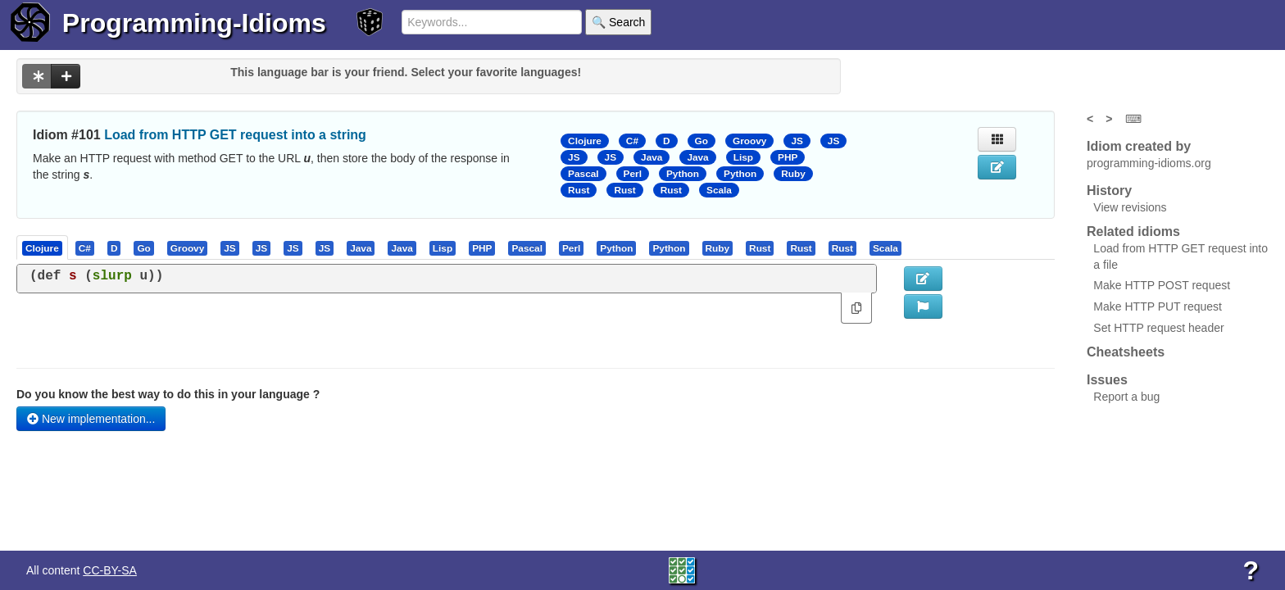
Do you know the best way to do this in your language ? (168, 394)
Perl (633, 173)
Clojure (585, 141)
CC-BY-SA (110, 570)
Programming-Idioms (194, 23)
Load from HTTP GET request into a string (235, 135)
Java (651, 157)
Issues (1107, 380)
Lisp (743, 157)
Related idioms (1133, 231)
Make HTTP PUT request (1157, 306)
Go (701, 141)
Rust (578, 190)
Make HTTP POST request (1161, 285)
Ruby (793, 173)
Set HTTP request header (1158, 327)
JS (796, 141)
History (1109, 190)
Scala (719, 190)
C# (632, 141)
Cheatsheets (1126, 352)
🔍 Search (618, 22)
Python (682, 173)
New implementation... (91, 418)
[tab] (43, 247)
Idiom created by (1139, 146)
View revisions (1129, 207)
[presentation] (42, 247)
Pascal (583, 173)
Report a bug (1126, 396)
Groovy (749, 141)
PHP (787, 157)
